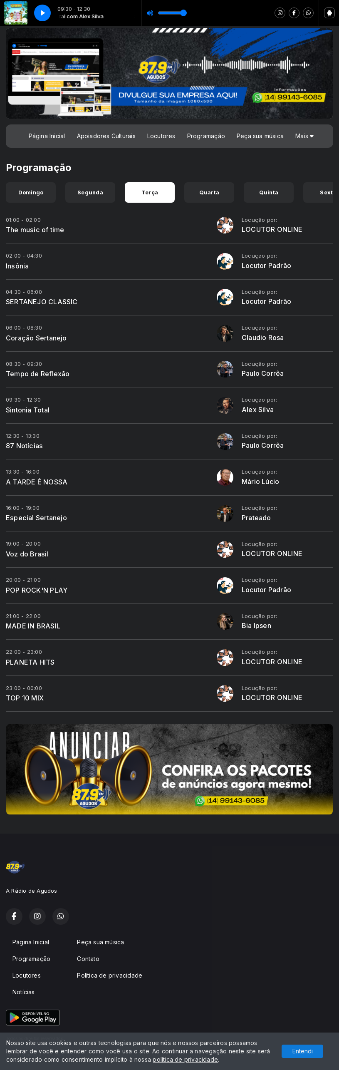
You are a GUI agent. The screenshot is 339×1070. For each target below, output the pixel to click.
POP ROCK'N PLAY (36, 590)
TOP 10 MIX (25, 698)
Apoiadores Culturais (106, 135)
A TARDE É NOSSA (36, 482)
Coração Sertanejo (36, 338)
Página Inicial (47, 135)
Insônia (17, 266)
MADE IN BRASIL (33, 626)
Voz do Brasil (27, 554)
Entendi (302, 1051)
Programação (206, 135)
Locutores (161, 135)
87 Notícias (24, 446)
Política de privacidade (109, 975)
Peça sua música (260, 135)
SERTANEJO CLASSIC (42, 302)
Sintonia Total (27, 410)
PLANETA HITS (30, 662)
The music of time (35, 230)
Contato (88, 958)
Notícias (23, 992)
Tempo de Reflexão (38, 374)
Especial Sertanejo (36, 518)
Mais (304, 135)
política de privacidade (185, 1059)
